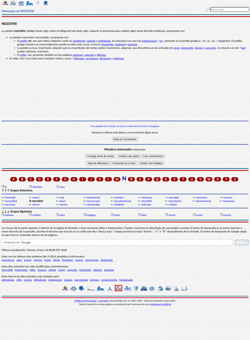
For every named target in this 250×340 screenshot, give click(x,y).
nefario (173, 204)
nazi (61, 197)
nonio (172, 215)
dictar (56, 260)
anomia (132, 44)
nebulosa (146, 197)
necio (62, 201)
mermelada (81, 280)
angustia (72, 270)
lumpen (94, 280)
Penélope (67, 260)
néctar (36, 204)
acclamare (92, 58)
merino (38, 260)
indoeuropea (149, 41)
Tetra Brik (7, 270)
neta (62, 215)
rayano (79, 260)
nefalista (119, 204)
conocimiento (109, 280)
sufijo (23, 55)
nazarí (35, 197)
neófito (36, 215)
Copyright (103, 300)
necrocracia (93, 201)
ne (160, 41)
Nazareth (10, 197)
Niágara (91, 215)
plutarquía (106, 260)
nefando (146, 204)
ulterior (97, 270)
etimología (8, 280)
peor (19, 260)
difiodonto (40, 280)
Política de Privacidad (86, 300)
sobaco (68, 280)
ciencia (28, 280)
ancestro (211, 48)
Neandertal (93, 197)
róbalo (52, 270)
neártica (119, 197)
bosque (42, 270)
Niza (143, 215)
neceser (228, 197)
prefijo (24, 41)
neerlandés (93, 204)
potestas (78, 55)
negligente (79, 41)
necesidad (11, 201)
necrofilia (146, 201)
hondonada (126, 280)
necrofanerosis (122, 201)
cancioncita (92, 260)
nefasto (91, 41)
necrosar (10, 204)
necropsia (229, 201)
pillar (33, 270)
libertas (101, 55)
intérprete (85, 270)
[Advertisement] (125, 90)
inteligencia (55, 280)
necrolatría (174, 201)
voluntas (89, 55)
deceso (199, 48)
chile (19, 280)
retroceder (187, 48)
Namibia (37, 187)
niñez (117, 215)
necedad (174, 197)
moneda (109, 270)
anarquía (120, 44)
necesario (201, 197)
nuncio (227, 215)
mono (61, 270)
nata (62, 187)
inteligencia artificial (160, 304)
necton (63, 204)
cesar (177, 48)
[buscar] (116, 242)
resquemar (8, 260)
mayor (28, 260)
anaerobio (108, 44)
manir (47, 260)
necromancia (203, 201)
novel (199, 215)
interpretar (21, 270)
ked (243, 48)
